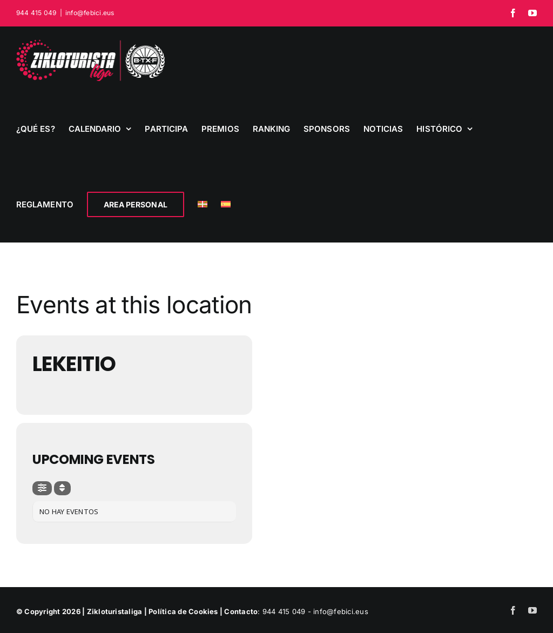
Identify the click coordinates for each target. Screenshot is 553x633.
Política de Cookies (183, 611)
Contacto (241, 611)
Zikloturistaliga (115, 611)
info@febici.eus (89, 13)
